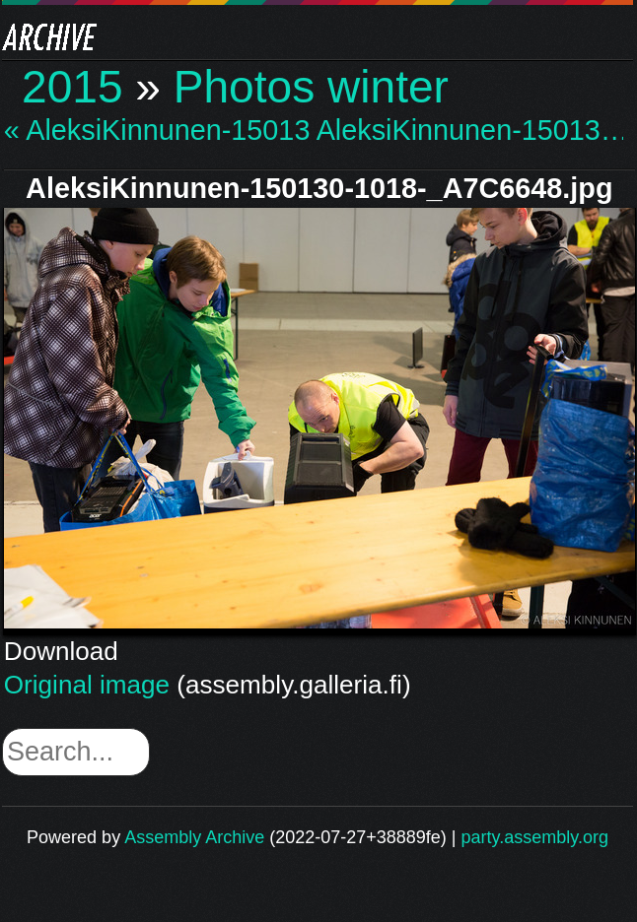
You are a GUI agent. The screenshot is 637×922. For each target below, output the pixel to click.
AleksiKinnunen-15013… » (470, 130)
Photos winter (311, 86)
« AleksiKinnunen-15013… (158, 130)
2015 (72, 86)
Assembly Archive (194, 837)
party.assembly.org (534, 837)
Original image (87, 684)
